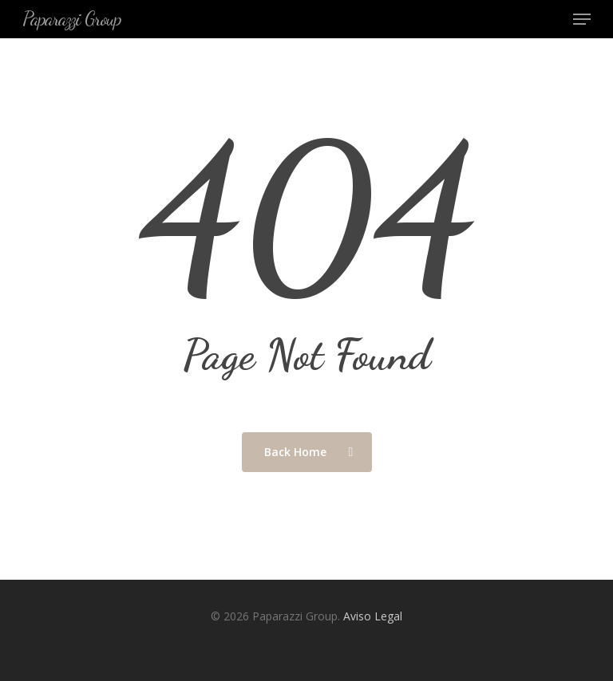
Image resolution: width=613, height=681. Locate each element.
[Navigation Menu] (582, 19)
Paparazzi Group (71, 19)
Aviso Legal (372, 616)
